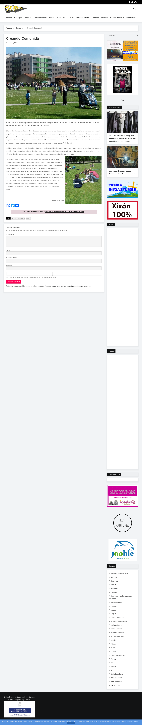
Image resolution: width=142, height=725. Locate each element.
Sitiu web (9, 265)
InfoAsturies (15, 8)
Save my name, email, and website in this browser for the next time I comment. (31, 277)
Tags (8, 218)
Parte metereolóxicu (118, 658)
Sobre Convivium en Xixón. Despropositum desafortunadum (121, 175)
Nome (8, 250)
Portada (9, 18)
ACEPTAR (71, 723)
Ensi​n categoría (116, 605)
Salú (112, 666)
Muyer (113, 650)
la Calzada (21, 218)
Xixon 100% (131, 18)
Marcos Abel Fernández (119, 624)
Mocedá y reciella (117, 18)
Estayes (112, 569)
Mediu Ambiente (40, 18)
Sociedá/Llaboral (82, 18)
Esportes (95, 18)
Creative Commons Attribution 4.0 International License (64, 212)
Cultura (71, 18)
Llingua (113, 613)
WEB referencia (116, 684)
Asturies (28, 18)
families (13, 218)
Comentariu (10, 234)
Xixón (28, 218)
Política (113, 662)
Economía (61, 18)
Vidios (111, 227)
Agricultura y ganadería (119, 576)
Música (113, 647)
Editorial (114, 595)
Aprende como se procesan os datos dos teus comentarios (68, 286)
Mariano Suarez (116, 628)
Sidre (112, 673)
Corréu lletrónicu (11, 257)
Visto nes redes (114, 107)
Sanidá (113, 669)
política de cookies (132, 721)
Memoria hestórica (117, 635)
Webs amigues (114, 477)
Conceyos (18, 18)
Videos (111, 354)
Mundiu (52, 18)
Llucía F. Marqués (117, 620)
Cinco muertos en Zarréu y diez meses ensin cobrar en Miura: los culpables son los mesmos (122, 140)
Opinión (104, 18)
